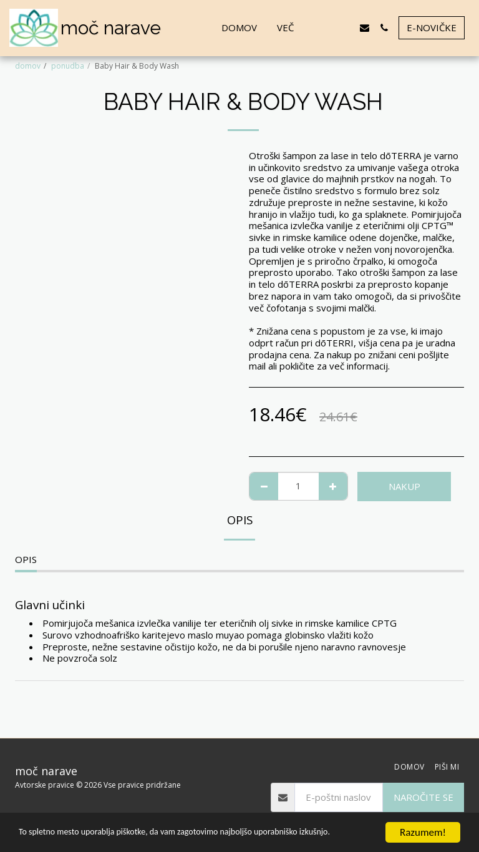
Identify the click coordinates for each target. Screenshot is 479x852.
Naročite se (423, 797)
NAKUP (404, 486)
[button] (326, 27)
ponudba (67, 66)
